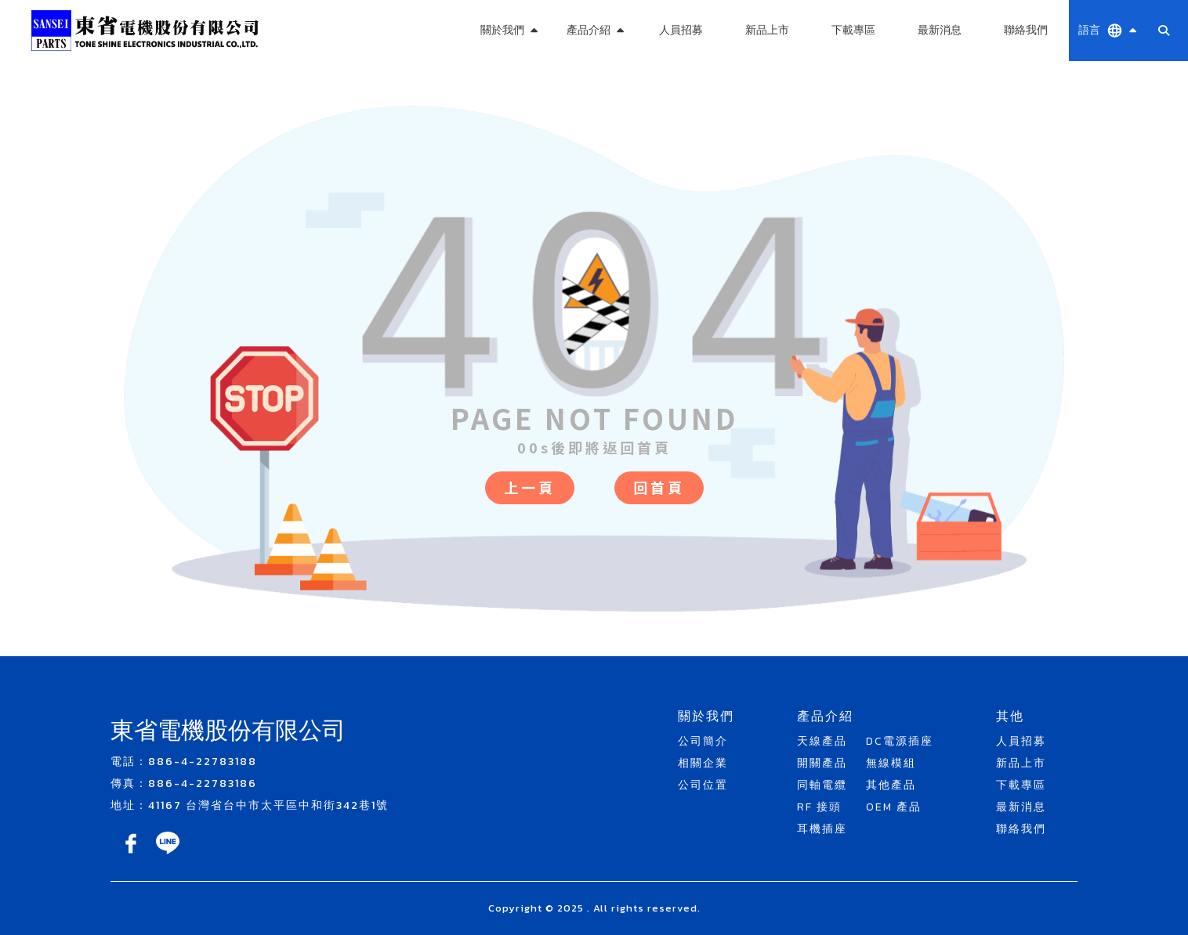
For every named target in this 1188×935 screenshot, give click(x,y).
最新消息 (940, 30)
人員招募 (681, 30)
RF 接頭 (819, 807)
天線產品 (822, 741)
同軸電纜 (822, 785)
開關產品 (822, 763)
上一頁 (530, 487)
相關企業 (703, 763)
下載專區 (853, 30)
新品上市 (767, 30)
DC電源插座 (899, 741)
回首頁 (659, 487)
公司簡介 (703, 741)
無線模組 (891, 763)
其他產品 (891, 785)
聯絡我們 (1026, 30)
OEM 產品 (894, 807)
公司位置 (703, 785)
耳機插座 (822, 829)
